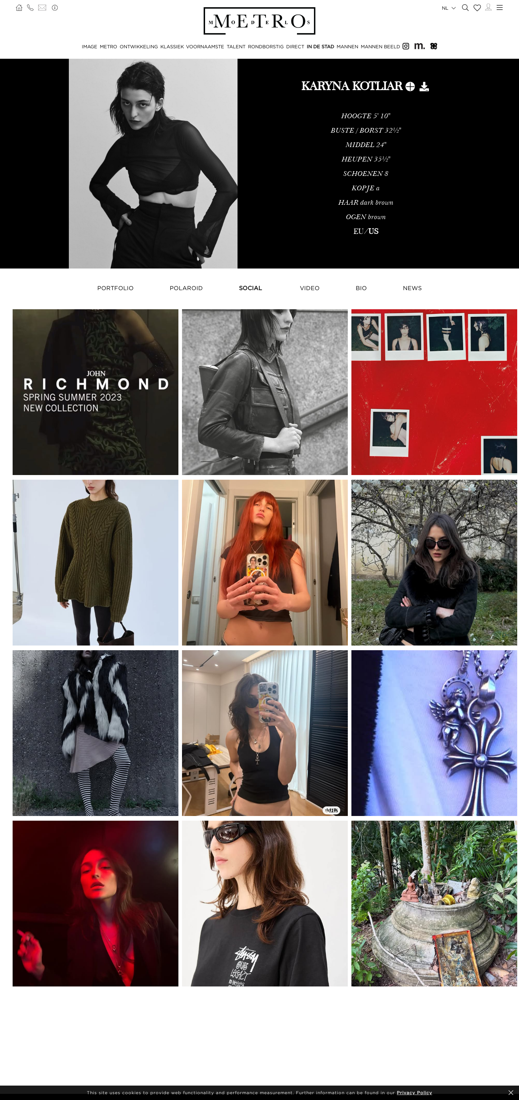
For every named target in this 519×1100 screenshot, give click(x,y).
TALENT (236, 46)
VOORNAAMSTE (205, 46)
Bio (361, 288)
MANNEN (347, 46)
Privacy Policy (414, 1092)
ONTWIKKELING (139, 46)
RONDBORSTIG (266, 46)
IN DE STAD (320, 46)
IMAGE (89, 46)
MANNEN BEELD (380, 46)
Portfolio (115, 288)
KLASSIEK (172, 46)
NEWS (412, 288)
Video (310, 288)
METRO (108, 46)
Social (250, 288)
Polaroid (186, 288)
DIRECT (295, 46)
